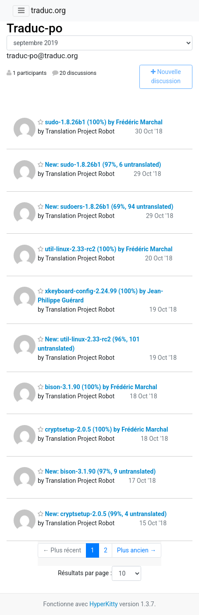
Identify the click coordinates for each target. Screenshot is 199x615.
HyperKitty (103, 604)
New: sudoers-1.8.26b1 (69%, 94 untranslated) (105, 206)
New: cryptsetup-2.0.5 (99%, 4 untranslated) (102, 513)
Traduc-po (35, 28)
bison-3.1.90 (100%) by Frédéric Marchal (97, 386)
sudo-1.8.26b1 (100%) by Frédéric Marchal (100, 122)
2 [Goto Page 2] (105, 550)
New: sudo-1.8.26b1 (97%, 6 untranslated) (99, 164)
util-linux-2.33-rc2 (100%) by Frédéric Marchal (105, 249)
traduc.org (48, 10)
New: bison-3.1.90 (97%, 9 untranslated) (97, 471)
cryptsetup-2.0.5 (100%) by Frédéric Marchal (103, 429)
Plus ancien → (136, 550)
